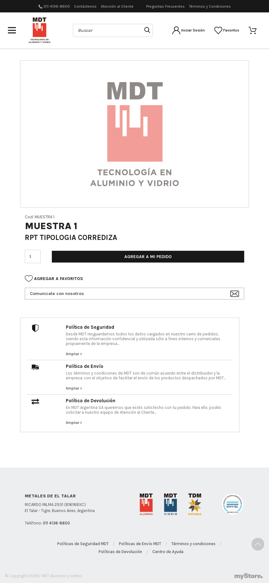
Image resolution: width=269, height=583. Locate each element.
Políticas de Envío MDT (140, 544)
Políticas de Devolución (120, 552)
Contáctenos (85, 6)
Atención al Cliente (117, 6)
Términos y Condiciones (210, 6)
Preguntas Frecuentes (165, 6)
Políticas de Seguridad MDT (83, 544)
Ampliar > (74, 354)
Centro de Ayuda (167, 552)
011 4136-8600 (57, 6)
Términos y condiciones (193, 544)
